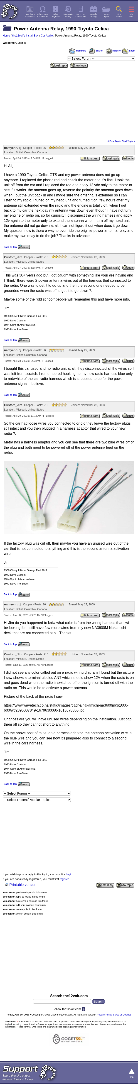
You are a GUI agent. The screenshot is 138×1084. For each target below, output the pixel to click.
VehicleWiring (93, 15)
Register (114, 50)
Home (6, 35)
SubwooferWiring (68, 15)
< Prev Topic (114, 141)
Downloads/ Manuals (30, 15)
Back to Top (10, 247)
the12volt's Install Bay (25, 35)
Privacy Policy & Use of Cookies (114, 1014)
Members (77, 50)
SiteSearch (119, 15)
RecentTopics (106, 15)
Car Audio (47, 35)
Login (128, 50)
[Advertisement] (69, 103)
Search (96, 50)
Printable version (22, 885)
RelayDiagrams (55, 15)
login (69, 874)
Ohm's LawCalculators (42, 15)
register (64, 879)
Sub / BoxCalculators (81, 15)
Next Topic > (128, 141)
